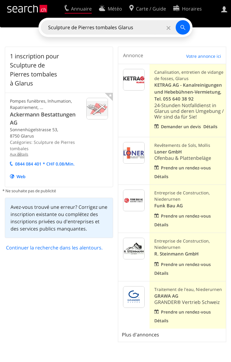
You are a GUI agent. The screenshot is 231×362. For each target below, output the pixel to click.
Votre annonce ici (203, 56)
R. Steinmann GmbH (176, 254)
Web (21, 176)
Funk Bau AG (168, 206)
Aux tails (19, 154)
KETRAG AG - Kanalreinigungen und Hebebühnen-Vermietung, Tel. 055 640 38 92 (188, 92)
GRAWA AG (166, 296)
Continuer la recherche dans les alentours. (54, 247)
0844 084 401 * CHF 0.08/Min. (45, 164)
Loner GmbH (168, 152)
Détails (210, 126)
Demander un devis (181, 126)
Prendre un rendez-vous (186, 168)
